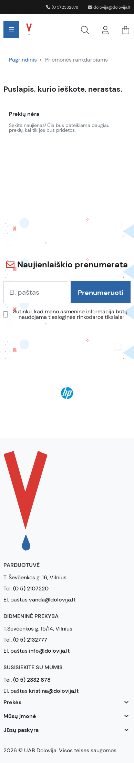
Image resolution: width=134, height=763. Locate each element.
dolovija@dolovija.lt (109, 7)
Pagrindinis (23, 59)
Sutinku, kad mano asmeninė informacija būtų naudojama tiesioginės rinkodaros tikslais (70, 314)
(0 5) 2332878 (62, 7)
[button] (66, 29)
